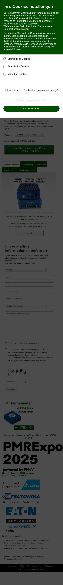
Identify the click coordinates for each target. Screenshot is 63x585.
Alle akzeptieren (31, 108)
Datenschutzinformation (16, 29)
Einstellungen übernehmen (31, 100)
